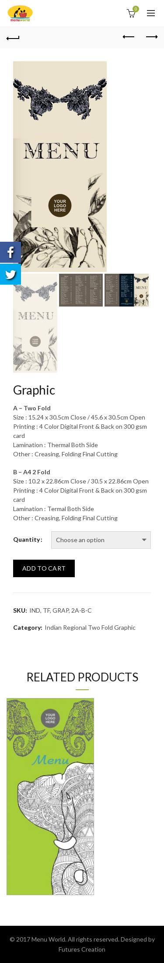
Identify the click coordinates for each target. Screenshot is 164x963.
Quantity (26, 539)
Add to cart (44, 568)
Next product (151, 36)
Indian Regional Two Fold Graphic (90, 627)
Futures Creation (82, 949)
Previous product (129, 36)
